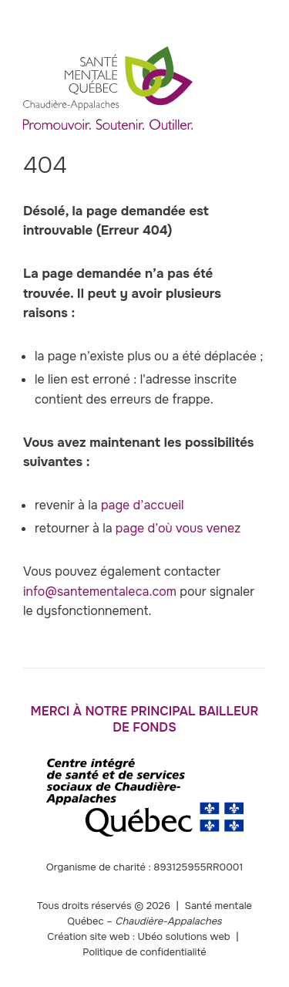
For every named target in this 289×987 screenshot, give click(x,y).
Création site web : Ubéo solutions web (138, 936)
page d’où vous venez (178, 528)
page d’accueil (142, 505)
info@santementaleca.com (99, 591)
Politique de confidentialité (144, 951)
